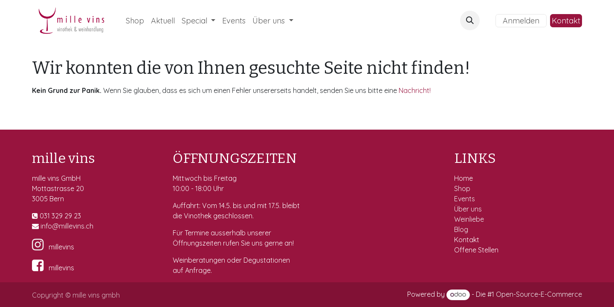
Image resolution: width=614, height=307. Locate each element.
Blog (461, 229)
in (43, 226)
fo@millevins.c (68, 226)
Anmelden (521, 21)
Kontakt (566, 21)
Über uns (468, 209)
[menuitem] (135, 21)
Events (465, 198)
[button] (470, 20)
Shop (463, 188)
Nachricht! (415, 90)
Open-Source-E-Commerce (539, 294)
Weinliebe (470, 219)
